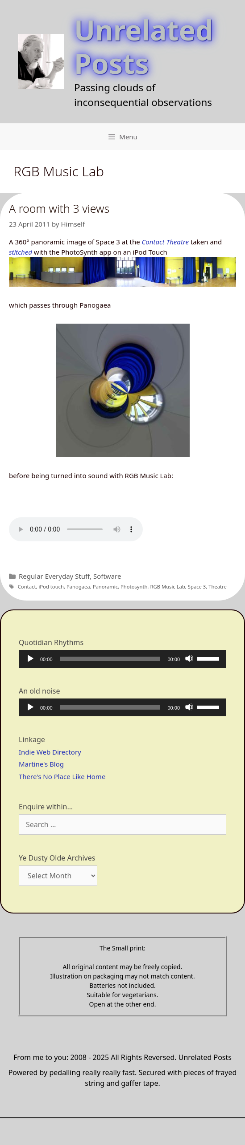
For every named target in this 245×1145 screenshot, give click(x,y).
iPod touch (51, 586)
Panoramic (105, 586)
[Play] (30, 658)
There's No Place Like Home (62, 776)
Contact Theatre (165, 241)
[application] (122, 659)
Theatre (217, 586)
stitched (20, 252)
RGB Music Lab (167, 586)
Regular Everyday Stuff (54, 576)
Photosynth (134, 586)
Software (107, 576)
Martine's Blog (41, 763)
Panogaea (78, 586)
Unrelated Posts (143, 46)
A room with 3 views (59, 208)
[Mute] (189, 658)
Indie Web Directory (50, 751)
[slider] (110, 659)
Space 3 (197, 586)
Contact (27, 586)
